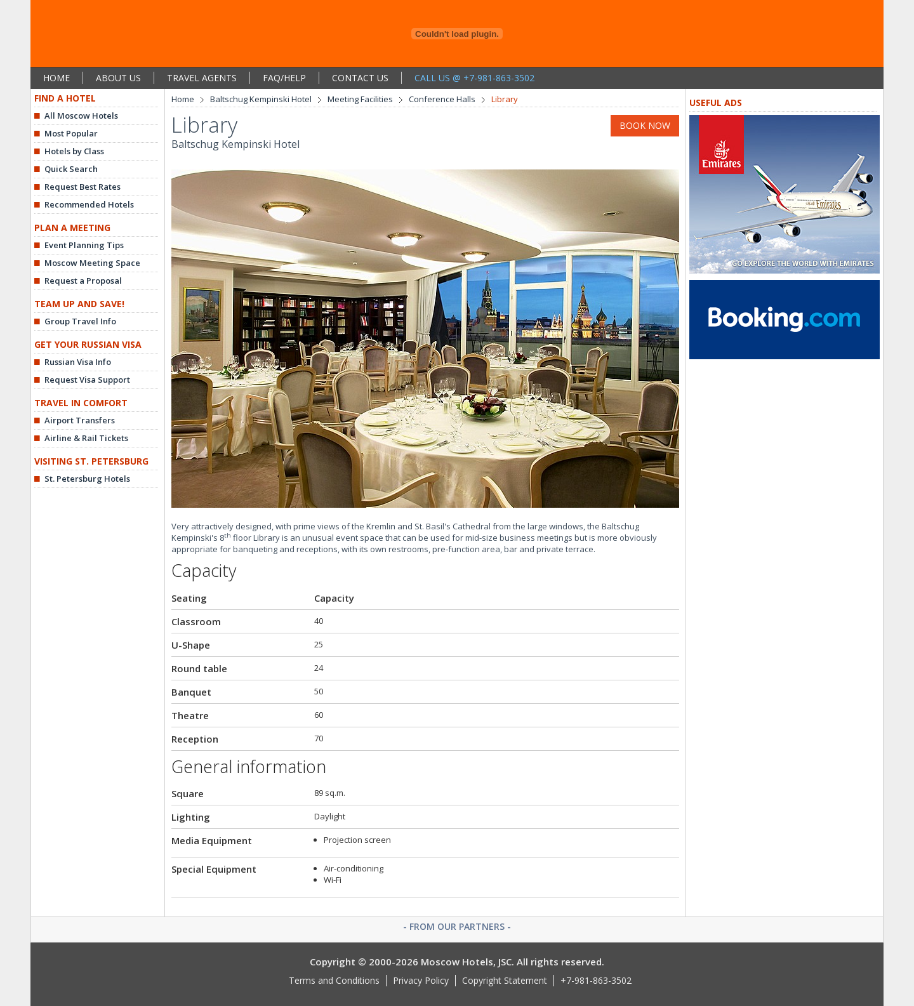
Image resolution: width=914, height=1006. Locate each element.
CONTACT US (360, 78)
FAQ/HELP (284, 78)
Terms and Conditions (334, 980)
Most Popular (71, 133)
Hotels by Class (74, 151)
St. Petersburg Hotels (87, 478)
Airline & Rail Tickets (86, 438)
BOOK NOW (644, 125)
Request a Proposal (83, 280)
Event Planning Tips (84, 245)
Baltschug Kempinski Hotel (261, 99)
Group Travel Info (80, 321)
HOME (56, 78)
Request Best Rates (82, 186)
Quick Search (71, 169)
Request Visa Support (87, 379)
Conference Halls (442, 99)
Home (182, 99)
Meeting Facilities (360, 99)
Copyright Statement (504, 980)
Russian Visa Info (77, 361)
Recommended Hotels (89, 204)
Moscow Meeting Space (92, 262)
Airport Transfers (79, 420)
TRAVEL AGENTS (202, 78)
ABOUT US (118, 78)
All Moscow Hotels (81, 115)
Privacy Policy (421, 980)
